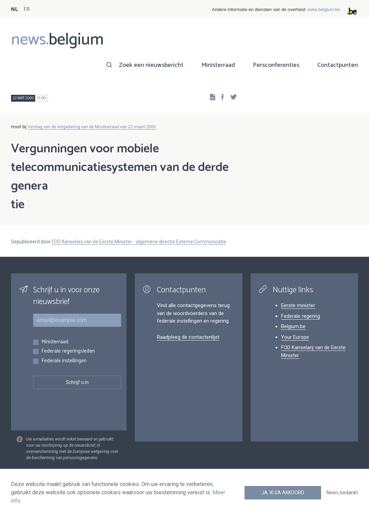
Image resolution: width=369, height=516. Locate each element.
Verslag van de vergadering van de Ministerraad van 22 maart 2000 (92, 126)
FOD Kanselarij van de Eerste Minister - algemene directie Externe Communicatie (139, 241)
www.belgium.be (323, 9)
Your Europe (295, 337)
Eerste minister (298, 305)
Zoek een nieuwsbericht (151, 65)
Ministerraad (218, 65)
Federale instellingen (64, 361)
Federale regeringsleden (68, 351)
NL (14, 9)
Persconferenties (276, 65)
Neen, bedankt (342, 492)
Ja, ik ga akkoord (282, 492)
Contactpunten (337, 65)
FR (26, 9)
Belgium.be (293, 326)
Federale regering (300, 316)
